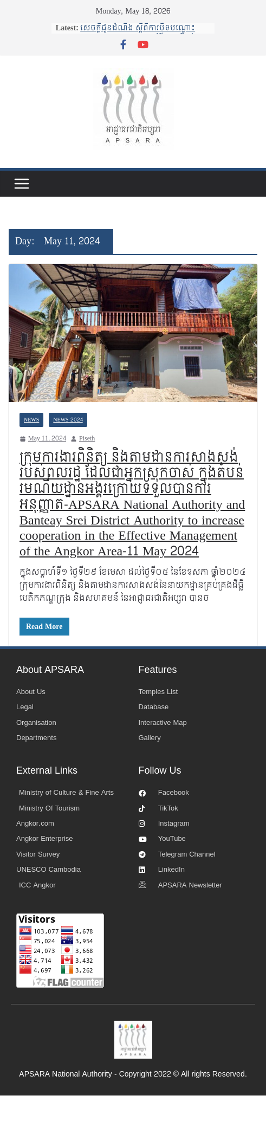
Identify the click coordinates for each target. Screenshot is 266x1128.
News (31, 420)
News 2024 (67, 420)
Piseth (87, 438)
